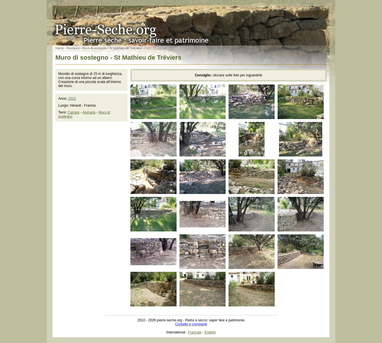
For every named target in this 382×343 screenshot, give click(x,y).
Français (194, 332)
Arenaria (88, 112)
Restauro (73, 48)
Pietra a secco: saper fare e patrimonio (191, 26)
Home (59, 48)
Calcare (73, 112)
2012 (72, 99)
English (210, 332)
